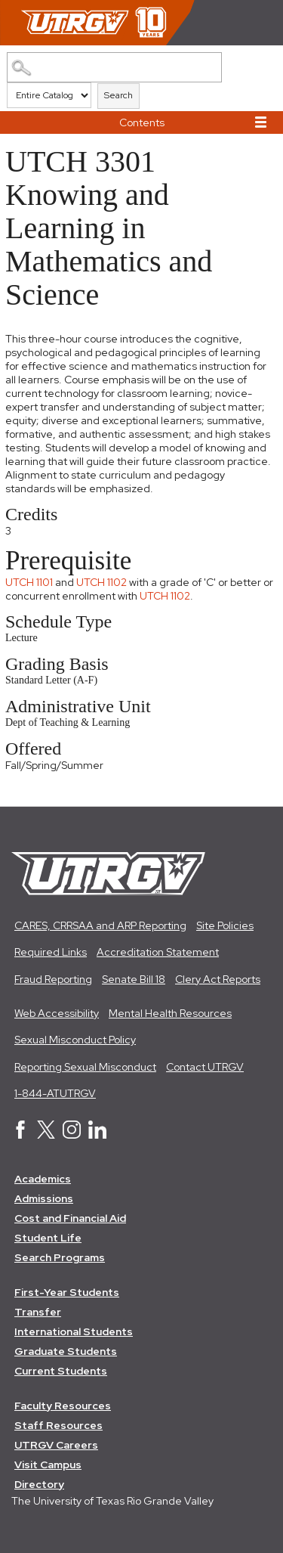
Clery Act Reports (217, 979)
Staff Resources (58, 1425)
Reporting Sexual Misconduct (85, 1067)
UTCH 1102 (101, 582)
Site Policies (225, 925)
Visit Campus (48, 1464)
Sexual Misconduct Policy (75, 1039)
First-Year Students (66, 1292)
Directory (39, 1484)
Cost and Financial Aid (70, 1218)
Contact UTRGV (205, 1067)
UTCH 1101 (29, 582)
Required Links (50, 952)
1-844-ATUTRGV (55, 1093)
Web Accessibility (56, 1013)
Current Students (60, 1371)
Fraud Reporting (53, 979)
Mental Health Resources (170, 1013)
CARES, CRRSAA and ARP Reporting (100, 925)
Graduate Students (65, 1351)
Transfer (37, 1312)
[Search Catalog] (114, 67)
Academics (42, 1179)
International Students (73, 1331)
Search (118, 95)
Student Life (48, 1237)
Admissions (43, 1198)
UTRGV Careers (56, 1445)
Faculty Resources (62, 1405)
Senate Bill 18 (133, 979)
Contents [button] (142, 122)
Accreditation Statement (158, 952)
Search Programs (59, 1257)
